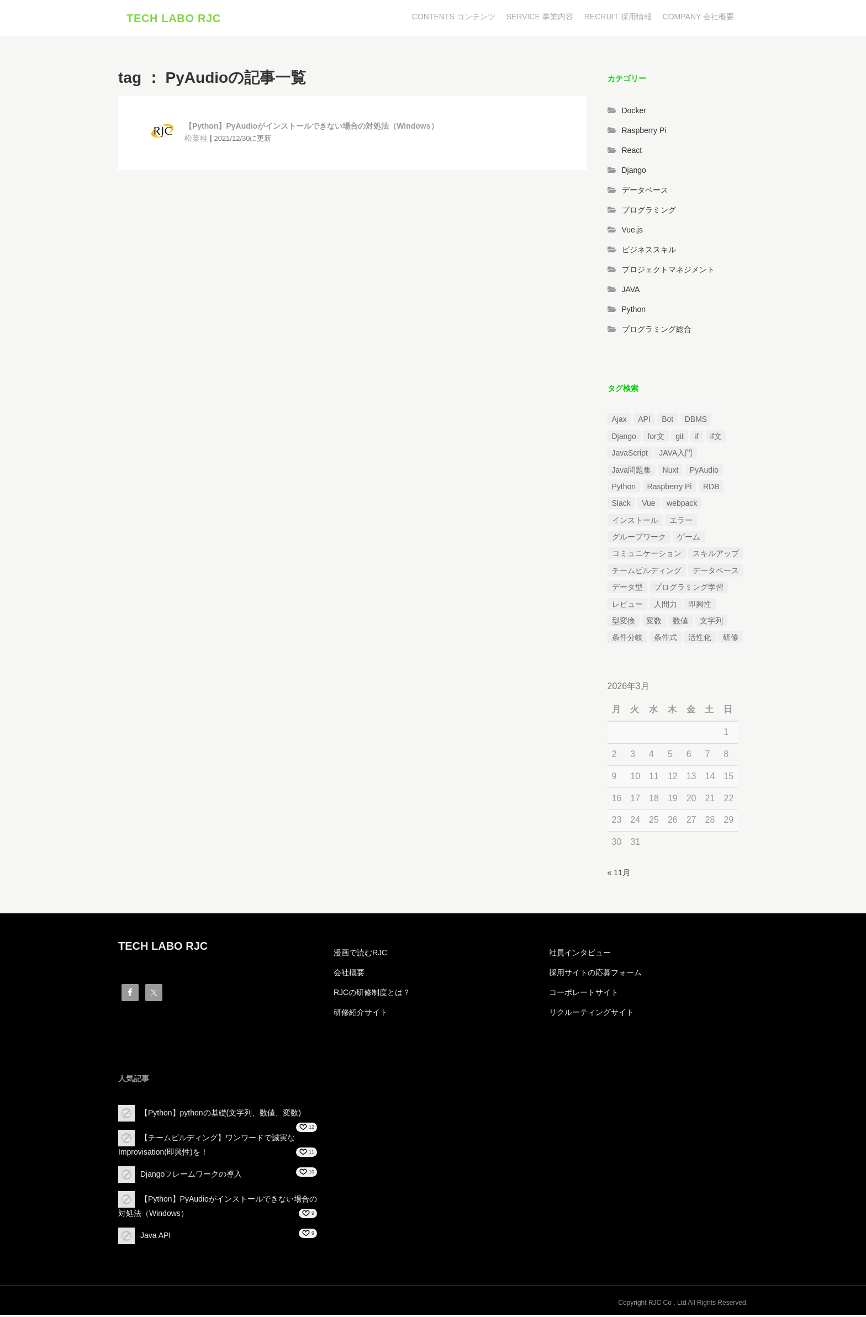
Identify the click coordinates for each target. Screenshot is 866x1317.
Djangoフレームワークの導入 (191, 1176)
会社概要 (349, 974)
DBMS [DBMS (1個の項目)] (696, 421)
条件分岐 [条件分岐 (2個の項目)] (627, 640)
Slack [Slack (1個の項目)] (621, 505)
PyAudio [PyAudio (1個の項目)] (704, 472)
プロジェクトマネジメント (668, 271)
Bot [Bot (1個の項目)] (667, 421)
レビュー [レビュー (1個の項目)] (627, 606)
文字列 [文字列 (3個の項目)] (711, 622)
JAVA (631, 291)
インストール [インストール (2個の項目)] (635, 522)
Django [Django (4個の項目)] (624, 438)
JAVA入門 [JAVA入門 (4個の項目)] (676, 455)
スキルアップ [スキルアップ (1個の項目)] (716, 556)
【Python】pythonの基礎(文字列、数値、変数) (220, 1114)
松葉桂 (196, 140)
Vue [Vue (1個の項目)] (648, 505)
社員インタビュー (580, 954)
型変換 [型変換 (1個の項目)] (623, 622)
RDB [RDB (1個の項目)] (711, 488)
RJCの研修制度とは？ (372, 994)
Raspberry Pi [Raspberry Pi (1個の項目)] (669, 488)
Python (634, 311)
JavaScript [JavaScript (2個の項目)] (630, 455)
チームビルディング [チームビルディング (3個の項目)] (647, 572)
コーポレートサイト (584, 994)
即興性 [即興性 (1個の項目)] (699, 606)
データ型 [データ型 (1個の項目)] (627, 589)
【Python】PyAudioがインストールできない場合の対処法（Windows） (311, 128)
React (632, 152)
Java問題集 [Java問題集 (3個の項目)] (632, 472)
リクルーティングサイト (591, 1014)
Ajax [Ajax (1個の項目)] (619, 421)
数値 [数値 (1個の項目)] (680, 622)
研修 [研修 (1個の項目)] (730, 640)
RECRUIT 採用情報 (618, 16)
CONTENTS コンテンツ (453, 16)
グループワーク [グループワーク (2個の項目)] (639, 539)
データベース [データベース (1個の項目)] (716, 572)
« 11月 (619, 875)
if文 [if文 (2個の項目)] (716, 438)
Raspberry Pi (644, 132)
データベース (645, 192)
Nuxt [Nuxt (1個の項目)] (671, 472)
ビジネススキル (649, 251)
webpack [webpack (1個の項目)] (682, 505)
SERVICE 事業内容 (539, 16)
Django (634, 172)
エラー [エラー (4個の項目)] (681, 522)
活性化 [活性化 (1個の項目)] (699, 640)
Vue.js (632, 232)
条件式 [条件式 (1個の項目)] (665, 640)
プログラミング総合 (656, 331)
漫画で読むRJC (360, 954)
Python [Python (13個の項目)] (624, 488)
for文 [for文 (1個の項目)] (655, 438)
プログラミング (649, 212)
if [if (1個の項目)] (697, 438)
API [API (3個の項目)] (644, 421)
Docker (634, 112)
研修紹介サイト (361, 1014)
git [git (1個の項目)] (679, 438)
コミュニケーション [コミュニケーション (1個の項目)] (647, 556)
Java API (155, 1237)
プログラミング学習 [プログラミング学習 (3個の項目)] (689, 589)
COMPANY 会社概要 (698, 16)
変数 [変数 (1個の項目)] (654, 622)
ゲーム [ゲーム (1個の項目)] (688, 539)
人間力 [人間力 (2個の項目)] (665, 606)
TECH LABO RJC (173, 19)
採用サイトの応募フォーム (595, 974)
